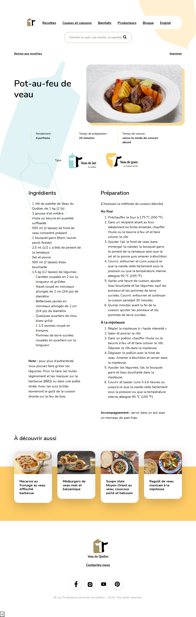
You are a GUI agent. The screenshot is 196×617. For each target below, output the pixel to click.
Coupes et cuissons (77, 23)
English (165, 23)
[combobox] (95, 37)
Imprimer (176, 54)
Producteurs (127, 23)
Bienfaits (104, 23)
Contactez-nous (98, 565)
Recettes (49, 23)
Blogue (148, 23)
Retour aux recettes (28, 54)
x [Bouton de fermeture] (2, 614)
